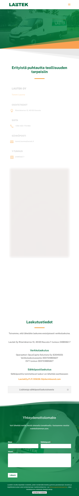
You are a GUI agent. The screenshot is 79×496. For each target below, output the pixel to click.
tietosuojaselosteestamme (58, 487)
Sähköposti (46, 442)
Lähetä (13, 475)
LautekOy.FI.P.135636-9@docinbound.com (39, 379)
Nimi (10, 442)
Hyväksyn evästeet (39, 492)
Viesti (11, 452)
